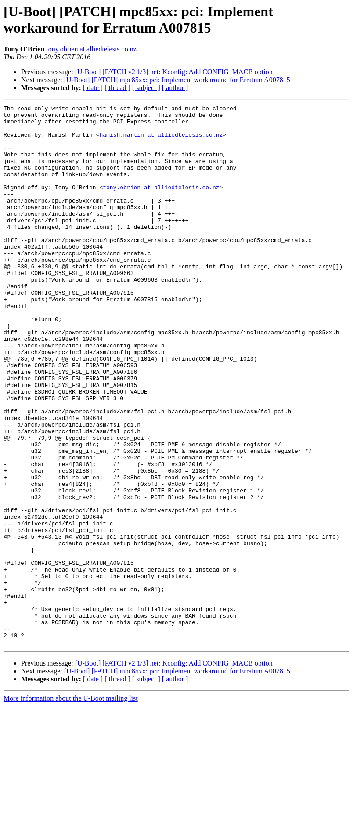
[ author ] (175, 87)
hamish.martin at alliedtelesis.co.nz (161, 141)
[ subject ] (146, 87)
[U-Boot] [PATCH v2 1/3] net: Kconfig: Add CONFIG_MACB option (174, 72)
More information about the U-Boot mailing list (71, 806)
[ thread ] (117, 87)
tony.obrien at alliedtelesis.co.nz (91, 49)
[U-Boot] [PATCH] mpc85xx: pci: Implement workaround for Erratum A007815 (177, 79)
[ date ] (93, 87)
